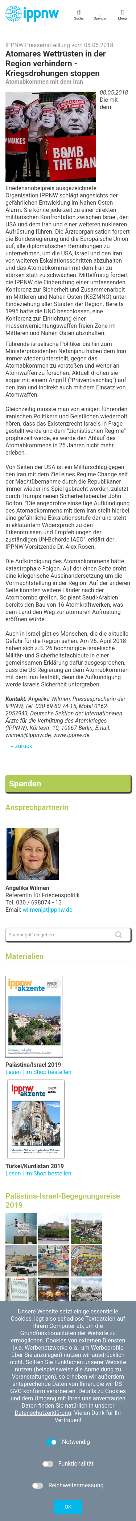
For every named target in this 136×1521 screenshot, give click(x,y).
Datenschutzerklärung (43, 1412)
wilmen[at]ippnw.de (47, 909)
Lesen (13, 1072)
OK (68, 1507)
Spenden (25, 783)
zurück (23, 746)
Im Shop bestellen (48, 1072)
